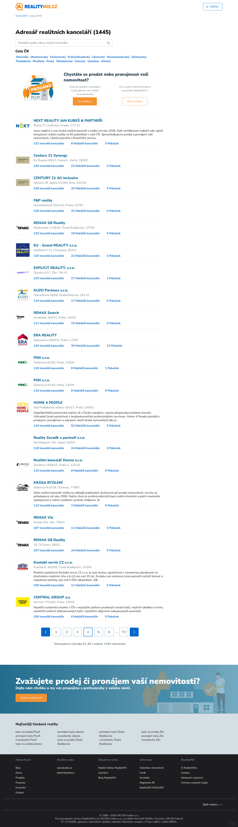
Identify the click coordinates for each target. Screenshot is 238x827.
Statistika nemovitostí (152, 767)
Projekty (20, 777)
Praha (50, 61)
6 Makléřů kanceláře (84, 617)
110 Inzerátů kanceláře (49, 505)
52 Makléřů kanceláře (85, 426)
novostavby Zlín (150, 740)
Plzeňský (38, 61)
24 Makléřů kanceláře (85, 448)
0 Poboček (112, 143)
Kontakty (145, 777)
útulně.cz (103, 772)
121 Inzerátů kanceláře (49, 323)
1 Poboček (114, 278)
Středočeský (64, 61)
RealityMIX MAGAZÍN (152, 787)
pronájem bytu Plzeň (28, 736)
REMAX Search (46, 312)
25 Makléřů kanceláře (85, 188)
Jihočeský (22, 57)
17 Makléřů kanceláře (85, 301)
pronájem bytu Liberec (70, 732)
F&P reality (43, 200)
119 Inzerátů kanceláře (49, 368)
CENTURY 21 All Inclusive (56, 178)
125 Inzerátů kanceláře (49, 233)
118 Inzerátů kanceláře (49, 448)
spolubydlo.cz (64, 767)
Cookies (185, 772)
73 (124, 632)
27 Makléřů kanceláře (85, 278)
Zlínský (106, 61)
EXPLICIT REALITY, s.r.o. (54, 267)
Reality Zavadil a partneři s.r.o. (59, 437)
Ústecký (80, 61)
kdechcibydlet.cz (65, 772)
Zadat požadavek (31, 698)
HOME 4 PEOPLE (48, 402)
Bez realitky (134, 101)
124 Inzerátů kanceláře (49, 301)
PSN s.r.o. (42, 357)
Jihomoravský (39, 57)
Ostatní (20, 792)
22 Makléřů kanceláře (85, 256)
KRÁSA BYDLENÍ (48, 482)
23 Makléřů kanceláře (85, 166)
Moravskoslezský (118, 57)
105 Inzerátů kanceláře (49, 585)
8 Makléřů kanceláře (84, 143)
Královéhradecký (79, 57)
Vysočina (93, 61)
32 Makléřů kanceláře (85, 211)
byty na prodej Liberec (29, 744)
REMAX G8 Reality (49, 222)
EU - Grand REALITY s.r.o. (55, 245)
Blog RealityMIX (107, 777)
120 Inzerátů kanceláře (49, 346)
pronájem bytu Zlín (152, 736)
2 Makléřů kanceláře (84, 505)
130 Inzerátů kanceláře (49, 166)
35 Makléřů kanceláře (85, 346)
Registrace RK (147, 782)
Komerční (21, 787)
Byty (18, 767)
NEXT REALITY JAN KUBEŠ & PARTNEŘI (68, 120)
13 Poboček (114, 346)
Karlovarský (58, 57)
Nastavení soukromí (192, 777)
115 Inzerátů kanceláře (49, 471)
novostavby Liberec (68, 736)
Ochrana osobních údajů (194, 782)
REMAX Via (43, 517)
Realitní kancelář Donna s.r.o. (58, 460)
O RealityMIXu (189, 767)
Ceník (143, 772)
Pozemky (20, 782)
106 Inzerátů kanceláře (49, 617)
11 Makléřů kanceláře (85, 528)
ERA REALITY (45, 335)
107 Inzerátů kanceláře (49, 528)
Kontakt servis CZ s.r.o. (53, 562)
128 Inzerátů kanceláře (49, 188)
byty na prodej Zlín (152, 732)
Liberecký (98, 57)
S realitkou (85, 101)
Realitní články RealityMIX (112, 767)
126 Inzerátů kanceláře (49, 211)
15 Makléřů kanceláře (85, 323)
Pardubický (23, 61)
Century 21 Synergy (50, 155)
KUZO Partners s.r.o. (51, 290)
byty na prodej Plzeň (28, 732)
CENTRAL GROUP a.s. (52, 597)
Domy (19, 772)
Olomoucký (138, 57)
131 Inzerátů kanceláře (49, 143)
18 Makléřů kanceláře (85, 233)
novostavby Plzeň (26, 740)
